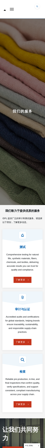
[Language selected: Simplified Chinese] (32, 445)
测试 (23, 247)
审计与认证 (22, 309)
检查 (23, 371)
